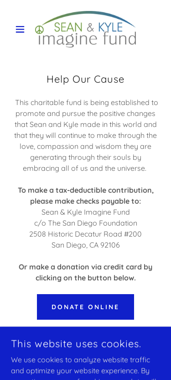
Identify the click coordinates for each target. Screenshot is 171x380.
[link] (85, 29)
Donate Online (86, 307)
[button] (22, 29)
